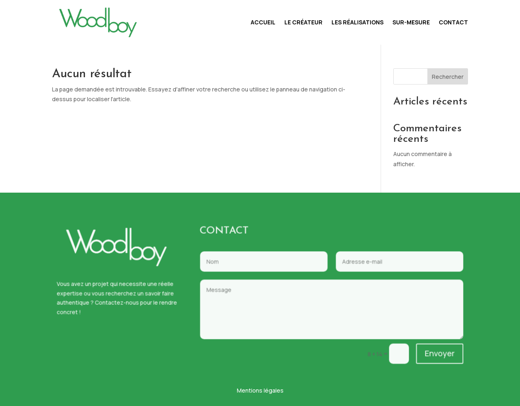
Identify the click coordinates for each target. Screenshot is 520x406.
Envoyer (422, 347)
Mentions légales (260, 390)
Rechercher (448, 76)
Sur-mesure (411, 22)
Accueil (263, 22)
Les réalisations (358, 22)
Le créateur (303, 22)
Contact (453, 22)
